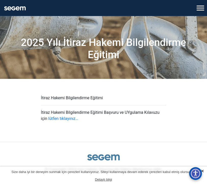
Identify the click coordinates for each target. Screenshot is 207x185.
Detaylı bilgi (103, 179)
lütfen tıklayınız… (63, 118)
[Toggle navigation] (200, 8)
